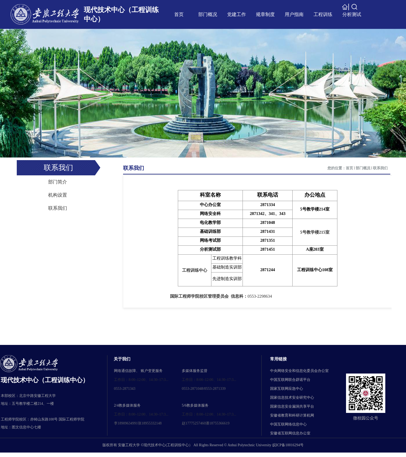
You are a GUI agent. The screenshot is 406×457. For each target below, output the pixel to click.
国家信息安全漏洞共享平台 (292, 406)
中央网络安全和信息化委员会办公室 (299, 371)
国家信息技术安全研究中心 (292, 398)
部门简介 (57, 182)
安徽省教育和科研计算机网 (292, 415)
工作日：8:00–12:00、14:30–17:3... (141, 380)
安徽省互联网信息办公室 (290, 433)
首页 (349, 168)
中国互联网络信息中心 (288, 424)
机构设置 (57, 195)
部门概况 (363, 168)
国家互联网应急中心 (286, 389)
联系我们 (133, 168)
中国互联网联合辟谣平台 (290, 380)
